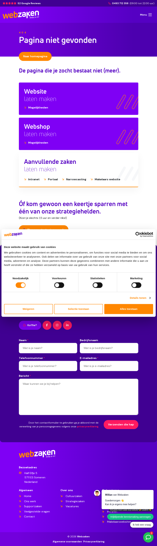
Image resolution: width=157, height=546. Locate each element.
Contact (29, 516)
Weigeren (28, 308)
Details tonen (138, 297)
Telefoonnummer (32, 358)
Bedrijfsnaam (89, 340)
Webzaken (83, 536)
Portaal (51, 179)
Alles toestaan (128, 308)
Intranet (32, 179)
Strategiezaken (75, 501)
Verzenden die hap (121, 424)
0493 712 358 (118, 3)
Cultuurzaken (74, 496)
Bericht (25, 376)
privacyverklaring (87, 426)
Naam (23, 340)
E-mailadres (89, 358)
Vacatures (72, 506)
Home (27, 496)
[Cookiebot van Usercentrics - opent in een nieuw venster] (138, 234)
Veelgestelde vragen (37, 511)
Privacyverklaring (94, 541)
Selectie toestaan (78, 308)
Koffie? (30, 325)
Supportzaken (33, 506)
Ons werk (30, 501)
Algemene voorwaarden (67, 541)
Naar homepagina (35, 56)
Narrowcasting (74, 179)
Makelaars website (105, 179)
